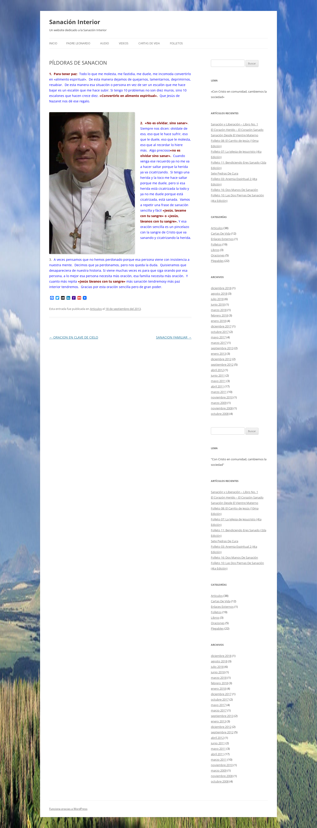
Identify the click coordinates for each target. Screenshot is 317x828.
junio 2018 (218, 304)
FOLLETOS (176, 43)
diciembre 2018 (221, 288)
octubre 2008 (220, 414)
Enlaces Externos (222, 239)
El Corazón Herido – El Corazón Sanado (237, 130)
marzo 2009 (219, 403)
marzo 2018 (219, 310)
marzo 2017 (219, 343)
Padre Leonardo (78, 43)
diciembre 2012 (221, 359)
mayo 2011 (218, 381)
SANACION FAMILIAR (174, 337)
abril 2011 (217, 386)
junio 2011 (218, 375)
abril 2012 (217, 370)
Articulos (96, 309)
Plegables (217, 261)
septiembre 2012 (222, 364)
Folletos (216, 244)
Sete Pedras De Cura (224, 173)
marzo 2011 (219, 392)
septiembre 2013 (222, 348)
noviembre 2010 (222, 397)
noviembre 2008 (222, 408)
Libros (215, 250)
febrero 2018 (219, 315)
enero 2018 (218, 321)
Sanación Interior (74, 22)
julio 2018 (217, 299)
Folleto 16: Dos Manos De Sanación (234, 190)
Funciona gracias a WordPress (68, 809)
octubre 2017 (220, 332)
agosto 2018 (219, 293)
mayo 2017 (218, 337)
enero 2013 (218, 354)
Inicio (53, 43)
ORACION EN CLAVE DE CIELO (73, 337)
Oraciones (218, 255)
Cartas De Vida (149, 43)
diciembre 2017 (221, 326)
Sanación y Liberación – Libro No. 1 (234, 124)
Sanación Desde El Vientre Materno (234, 135)
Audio (104, 43)
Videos (123, 43)
